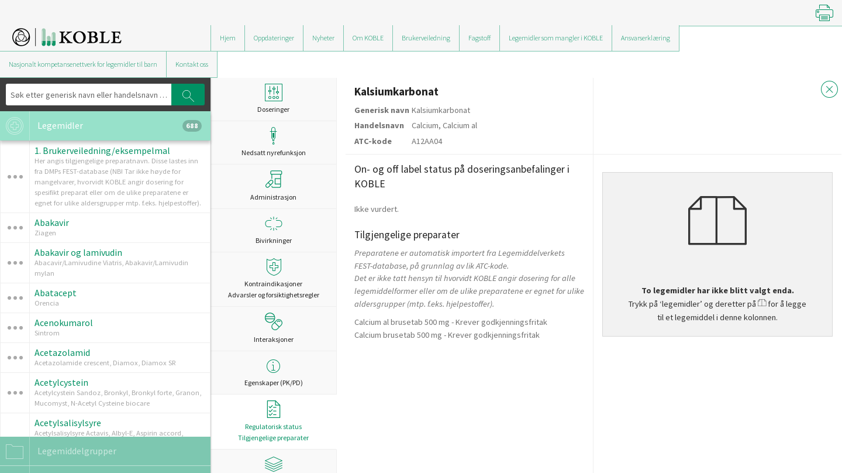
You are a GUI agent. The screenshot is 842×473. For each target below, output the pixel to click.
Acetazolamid (62, 352)
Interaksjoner (274, 328)
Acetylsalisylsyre (67, 423)
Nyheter (323, 37)
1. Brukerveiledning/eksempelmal (102, 150)
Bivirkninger (273, 230)
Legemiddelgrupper (58, 451)
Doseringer (273, 99)
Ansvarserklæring (645, 37)
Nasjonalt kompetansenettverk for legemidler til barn (83, 64)
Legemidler (101, 125)
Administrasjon (273, 185)
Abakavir (51, 222)
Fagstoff (479, 37)
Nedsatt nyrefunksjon (273, 142)
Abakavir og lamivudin (78, 252)
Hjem (228, 37)
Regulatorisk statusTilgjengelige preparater (273, 421)
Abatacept (55, 293)
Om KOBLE (368, 37)
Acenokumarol (63, 322)
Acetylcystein (61, 382)
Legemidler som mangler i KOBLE (556, 37)
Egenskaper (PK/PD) (273, 372)
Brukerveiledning (426, 37)
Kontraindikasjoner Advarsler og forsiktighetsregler (273, 278)
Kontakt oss (191, 64)
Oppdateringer (274, 37)
